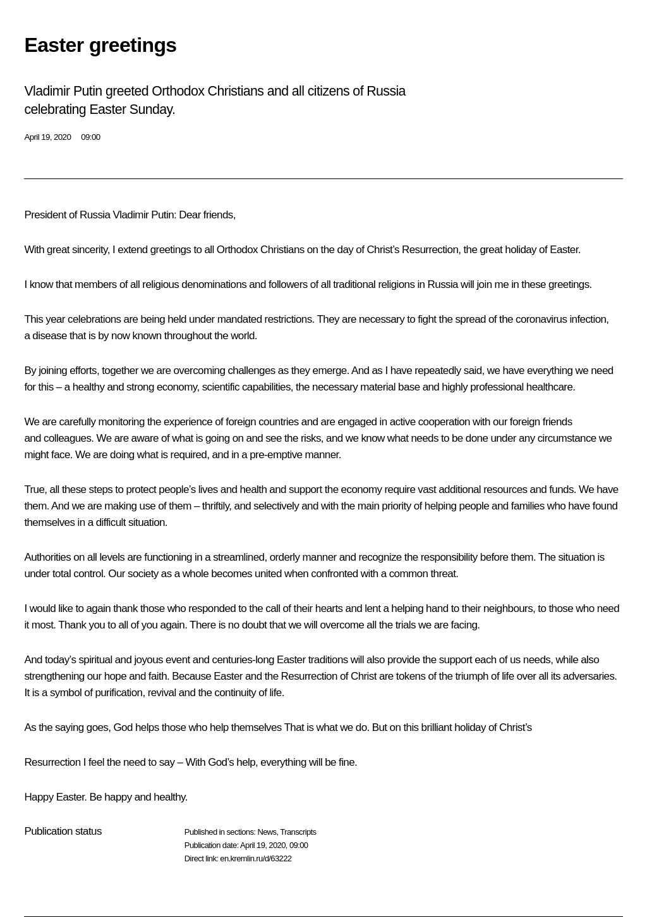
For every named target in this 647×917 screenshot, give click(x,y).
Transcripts (298, 832)
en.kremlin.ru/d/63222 (255, 858)
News (266, 832)
